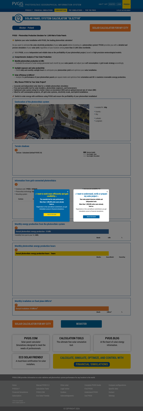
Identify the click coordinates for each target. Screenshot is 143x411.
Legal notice (64, 389)
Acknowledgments (67, 396)
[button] (76, 10)
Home (14, 385)
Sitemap (112, 396)
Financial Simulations (92, 364)
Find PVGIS (88, 389)
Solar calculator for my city (110, 27)
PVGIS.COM (40, 392)
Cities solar (64, 385)
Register (112, 4)
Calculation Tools (42, 389)
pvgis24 (127, 4)
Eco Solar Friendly (42, 396)
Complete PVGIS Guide (92, 385)
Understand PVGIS (91, 392)
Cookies (63, 392)
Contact (111, 392)
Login (119, 4)
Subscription (16, 396)
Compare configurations (117, 385)
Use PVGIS (88, 396)
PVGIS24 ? (16, 389)
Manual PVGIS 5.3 (42, 385)
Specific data (113, 389)
